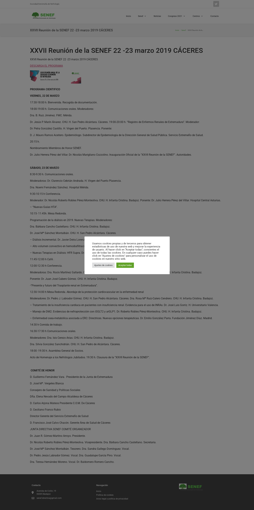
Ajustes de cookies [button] (103, 265)
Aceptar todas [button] (125, 265)
